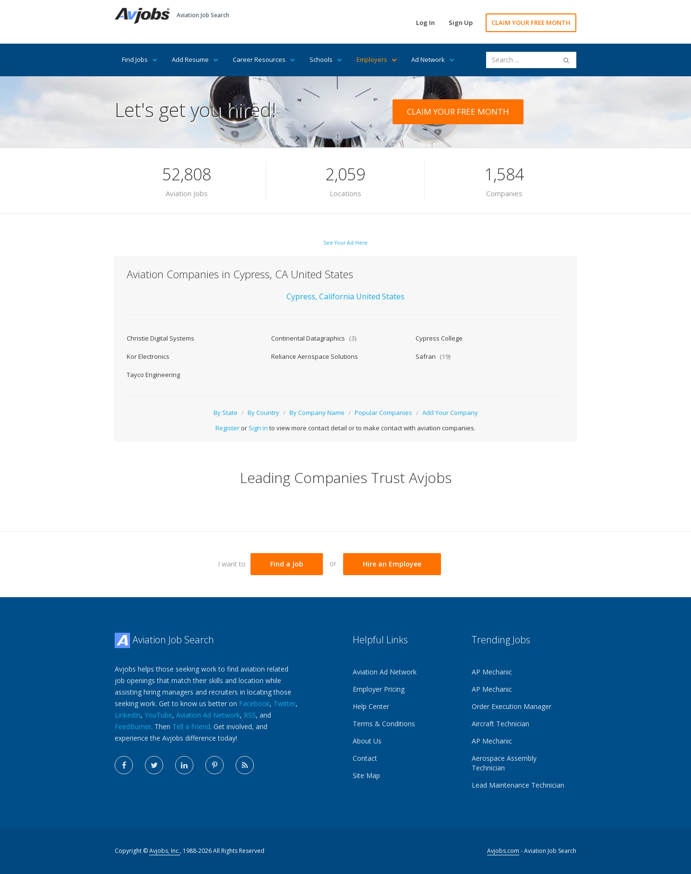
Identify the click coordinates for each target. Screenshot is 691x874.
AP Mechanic (492, 671)
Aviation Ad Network (208, 715)
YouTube (158, 715)
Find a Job (286, 563)
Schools (326, 59)
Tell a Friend (191, 726)
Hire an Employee (392, 563)
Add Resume (195, 59)
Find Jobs (139, 59)
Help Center (371, 706)
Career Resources (264, 59)
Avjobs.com (503, 851)
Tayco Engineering (153, 374)
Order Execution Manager (511, 706)
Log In (425, 22)
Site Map (366, 775)
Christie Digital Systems (160, 338)
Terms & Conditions (384, 723)
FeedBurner (133, 726)
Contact (365, 758)
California (337, 296)
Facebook (254, 703)
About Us (367, 740)
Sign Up (461, 22)
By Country (263, 412)
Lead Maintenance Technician (518, 785)
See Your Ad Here (345, 242)
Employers (377, 59)
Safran (433, 356)
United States (380, 296)
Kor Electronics (148, 356)
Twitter (285, 703)
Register (227, 428)
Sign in (258, 428)
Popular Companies (383, 412)
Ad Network (432, 59)
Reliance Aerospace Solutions (314, 356)
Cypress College (439, 338)
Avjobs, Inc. (164, 851)
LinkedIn (128, 715)
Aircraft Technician (500, 723)
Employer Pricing (379, 689)
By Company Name (317, 412)
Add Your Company (450, 412)
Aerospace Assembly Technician (504, 763)
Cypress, (301, 296)
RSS (250, 715)
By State (226, 412)
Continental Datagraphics (314, 338)
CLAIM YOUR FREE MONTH (531, 22)
